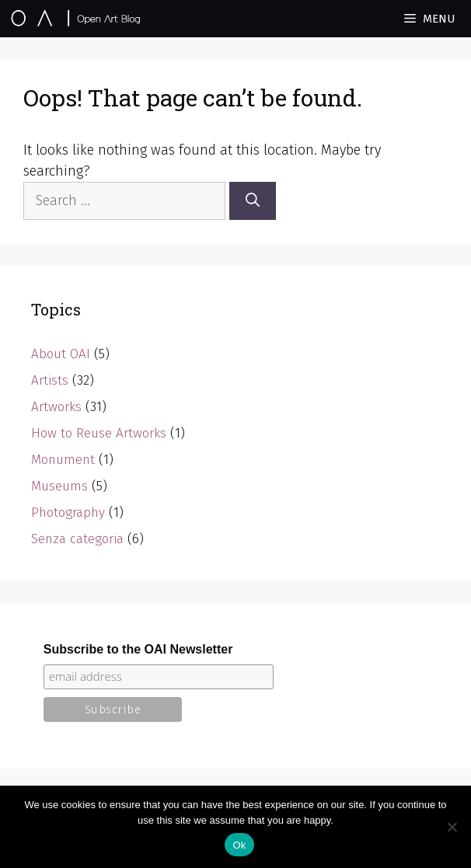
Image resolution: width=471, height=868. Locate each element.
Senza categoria (77, 539)
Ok (239, 845)
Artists (49, 380)
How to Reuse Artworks (98, 433)
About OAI (60, 354)
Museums (59, 486)
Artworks (56, 407)
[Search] (252, 201)
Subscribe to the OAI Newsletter (138, 649)
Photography (68, 512)
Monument (63, 459)
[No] (451, 827)
